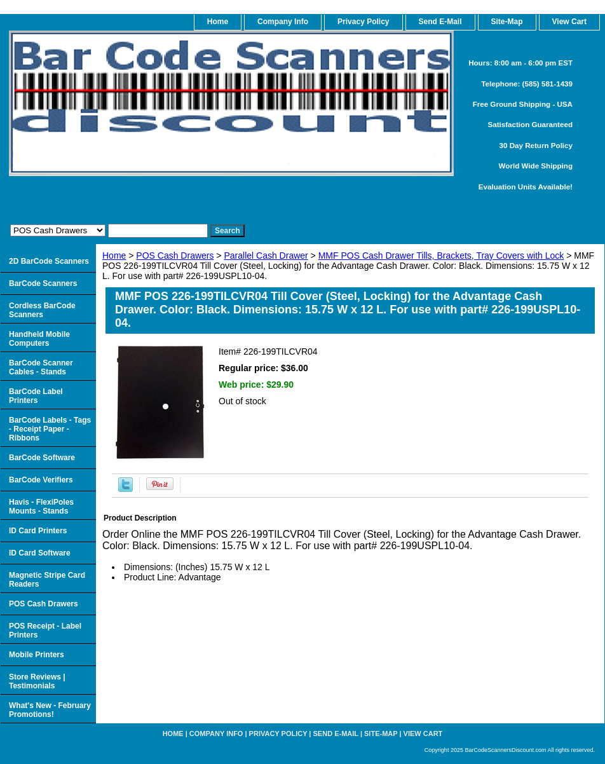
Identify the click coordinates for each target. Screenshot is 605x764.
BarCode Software (42, 457)
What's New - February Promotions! (50, 710)
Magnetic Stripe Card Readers (47, 580)
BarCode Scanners (43, 283)
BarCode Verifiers (41, 479)
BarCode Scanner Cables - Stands (41, 367)
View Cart (423, 733)
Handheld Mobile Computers (39, 339)
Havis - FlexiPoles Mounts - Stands (41, 506)
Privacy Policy (363, 21)
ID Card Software (40, 553)
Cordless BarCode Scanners (42, 310)
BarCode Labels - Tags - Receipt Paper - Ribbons (50, 429)
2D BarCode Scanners (49, 261)
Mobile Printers (36, 654)
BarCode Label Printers (36, 396)
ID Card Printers (38, 530)
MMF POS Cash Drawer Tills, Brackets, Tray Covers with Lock (441, 255)
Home (114, 255)
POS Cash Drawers (175, 255)
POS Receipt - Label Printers (45, 630)
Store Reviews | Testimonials (37, 681)
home (217, 21)
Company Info (282, 21)
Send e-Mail (335, 733)
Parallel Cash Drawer (266, 255)
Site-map (380, 733)
